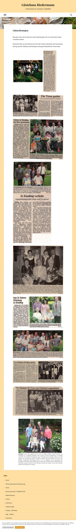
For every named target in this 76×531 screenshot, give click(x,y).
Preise (7, 487)
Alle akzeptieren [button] (20, 527)
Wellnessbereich (10, 495)
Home (7, 480)
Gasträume (9, 503)
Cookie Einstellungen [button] (8, 527)
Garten (8, 499)
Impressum (9, 518)
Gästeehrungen (20, 30)
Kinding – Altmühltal (11, 510)
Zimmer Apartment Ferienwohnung (15, 484)
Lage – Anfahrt (10, 514)
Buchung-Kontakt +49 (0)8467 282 (15, 491)
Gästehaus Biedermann (38, 5)
